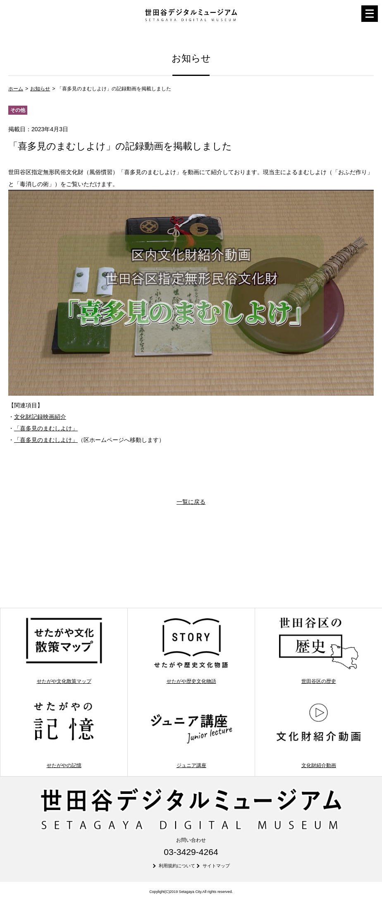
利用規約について (177, 865)
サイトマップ (216, 865)
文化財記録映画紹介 (40, 416)
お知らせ (40, 89)
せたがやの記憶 (63, 734)
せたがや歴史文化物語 (191, 650)
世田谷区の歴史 (318, 650)
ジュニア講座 (191, 734)
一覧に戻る (191, 501)
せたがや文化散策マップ (63, 650)
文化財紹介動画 (318, 734)
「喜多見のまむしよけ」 (46, 428)
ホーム (15, 89)
